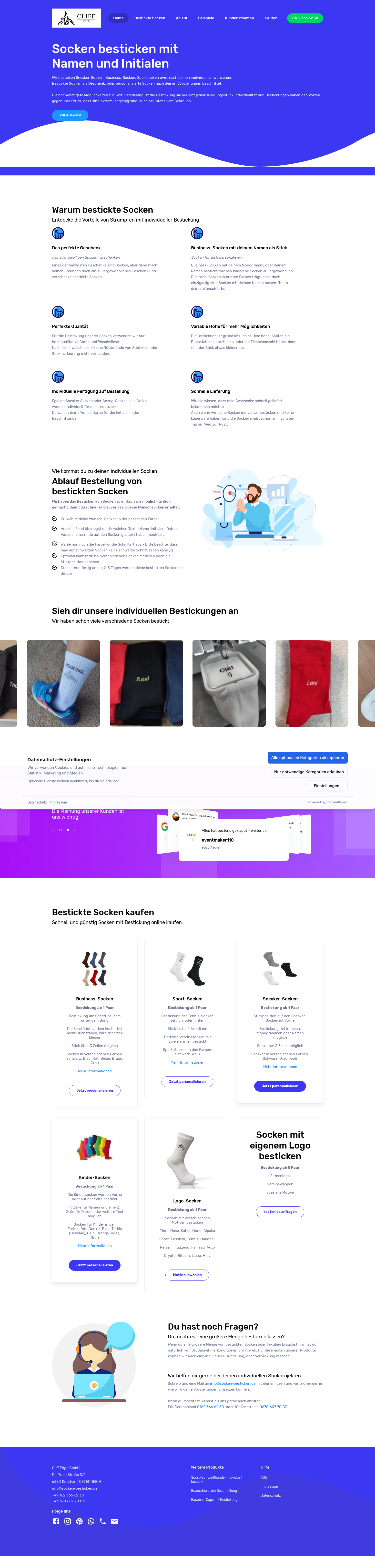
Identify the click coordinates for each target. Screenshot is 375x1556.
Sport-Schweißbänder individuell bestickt (216, 1479)
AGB (264, 1477)
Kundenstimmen (239, 18)
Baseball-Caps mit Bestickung (214, 1500)
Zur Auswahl (70, 115)
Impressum (269, 1487)
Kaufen (271, 18)
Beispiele (206, 18)
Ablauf (181, 18)
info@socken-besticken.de (74, 1488)
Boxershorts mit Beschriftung (214, 1491)
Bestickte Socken (149, 18)
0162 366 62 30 (305, 18)
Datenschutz (271, 1496)
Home (121, 18)
